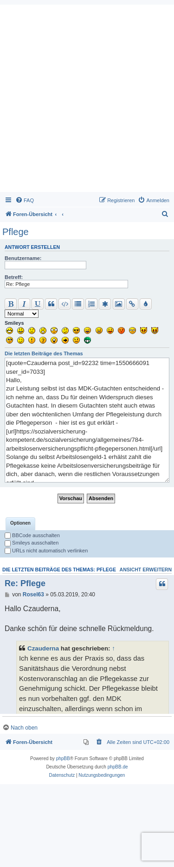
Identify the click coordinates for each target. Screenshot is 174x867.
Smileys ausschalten (31, 625)
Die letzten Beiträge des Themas (44, 353)
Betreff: (14, 277)
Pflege (15, 232)
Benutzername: (23, 258)
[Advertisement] (87, 100)
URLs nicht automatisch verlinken (46, 633)
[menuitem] (24, 200)
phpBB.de (118, 849)
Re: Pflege (25, 666)
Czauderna (43, 731)
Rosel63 (33, 677)
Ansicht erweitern (146, 652)
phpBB (63, 841)
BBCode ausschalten (32, 618)
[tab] (20, 606)
